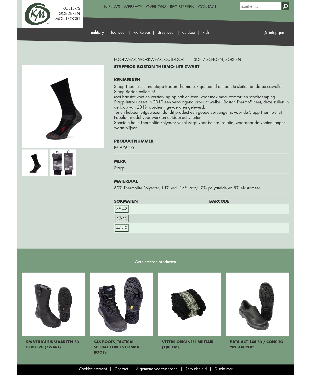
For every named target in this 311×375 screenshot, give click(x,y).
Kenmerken (127, 80)
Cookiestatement (93, 369)
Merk (120, 161)
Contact (207, 7)
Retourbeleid (196, 369)
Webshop (133, 7)
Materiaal (126, 181)
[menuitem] (112, 7)
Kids (206, 32)
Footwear (118, 32)
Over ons (156, 7)
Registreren (182, 7)
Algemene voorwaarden (157, 369)
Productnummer (134, 141)
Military (97, 32)
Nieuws (112, 7)
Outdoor (189, 32)
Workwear (141, 32)
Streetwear (166, 32)
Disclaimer (224, 369)
